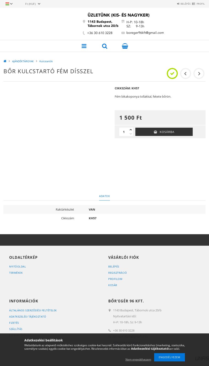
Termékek (16, 272)
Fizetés (14, 322)
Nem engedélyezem (138, 359)
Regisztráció (117, 272)
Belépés (178, 3)
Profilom (115, 279)
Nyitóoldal (17, 266)
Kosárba (167, 132)
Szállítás (15, 329)
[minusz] (130, 134)
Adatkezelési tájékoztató (27, 316)
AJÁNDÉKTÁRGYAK (23, 61)
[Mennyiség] (123, 132)
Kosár (112, 285)
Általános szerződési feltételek (33, 310)
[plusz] (130, 130)
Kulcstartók (46, 61)
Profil (198, 3)
